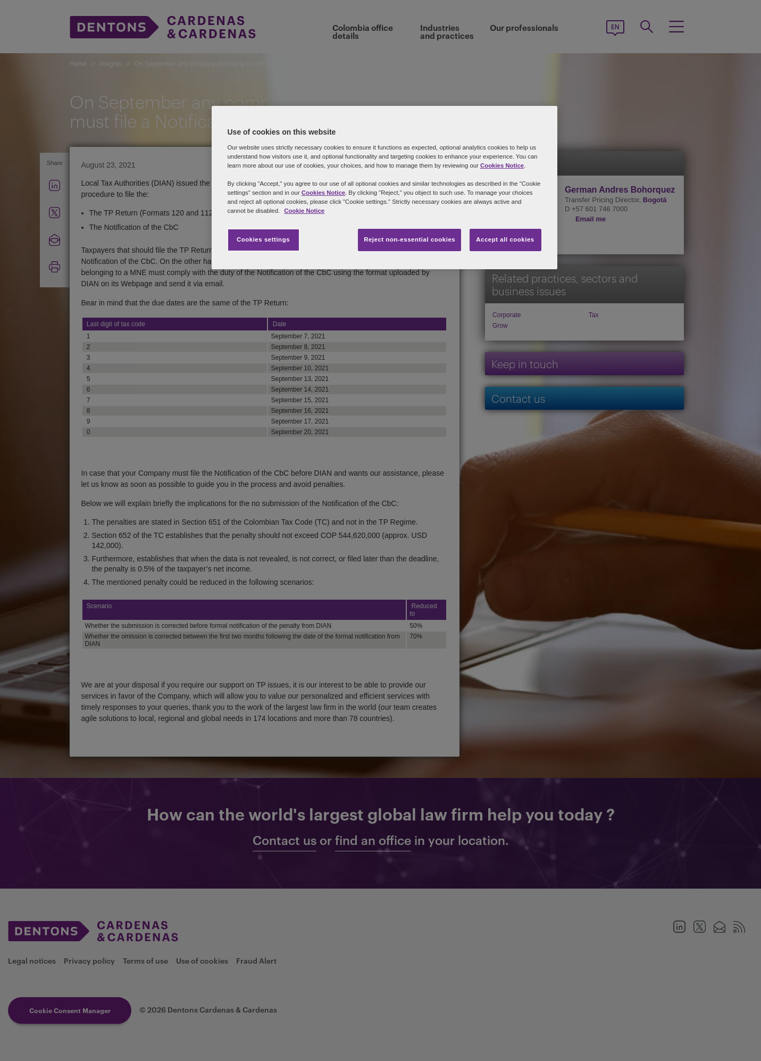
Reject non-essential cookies (409, 239)
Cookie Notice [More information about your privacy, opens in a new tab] (304, 211)
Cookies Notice (502, 165)
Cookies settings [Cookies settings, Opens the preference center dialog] (263, 239)
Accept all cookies (505, 239)
